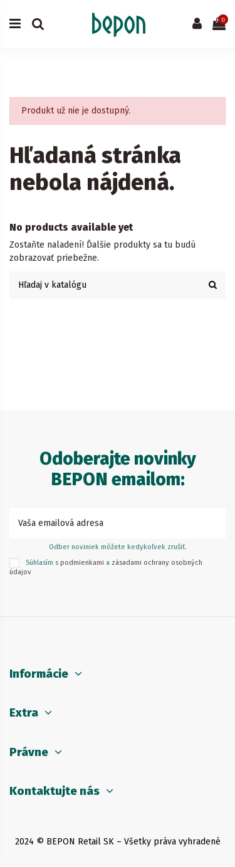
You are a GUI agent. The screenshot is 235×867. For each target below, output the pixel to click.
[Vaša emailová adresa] (104, 523)
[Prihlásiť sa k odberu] (212, 523)
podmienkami (82, 563)
